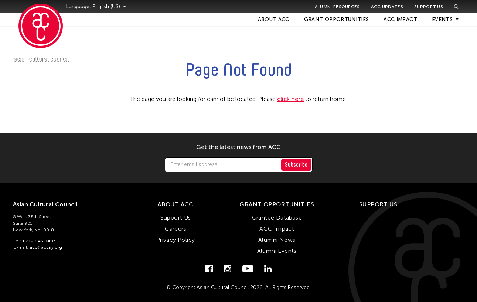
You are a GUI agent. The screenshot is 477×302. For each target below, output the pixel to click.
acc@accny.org (46, 247)
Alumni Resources (337, 6)
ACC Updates (387, 6)
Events (442, 19)
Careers (175, 228)
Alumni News (276, 239)
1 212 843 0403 (39, 241)
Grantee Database (277, 217)
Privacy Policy (175, 239)
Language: (88, 6)
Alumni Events (277, 250)
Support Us (428, 6)
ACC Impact (400, 19)
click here (290, 98)
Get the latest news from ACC (238, 147)
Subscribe (296, 164)
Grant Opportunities (336, 19)
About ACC (273, 19)
